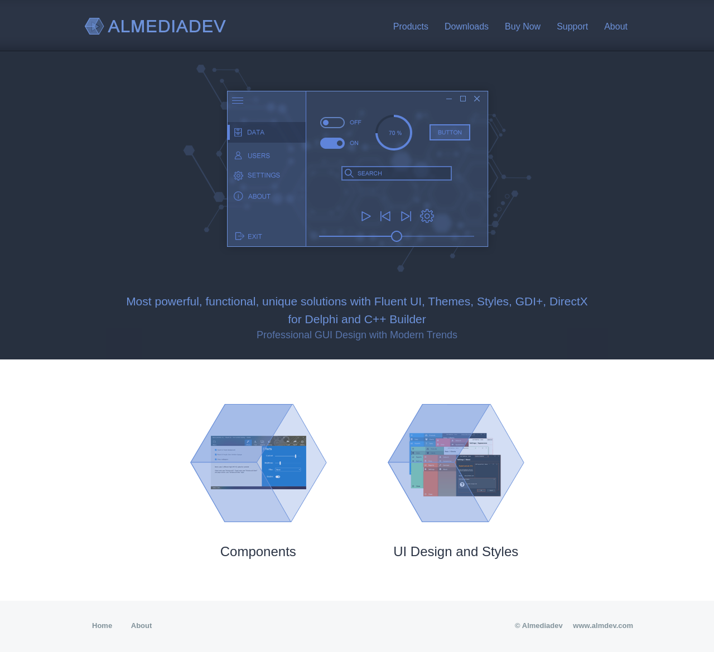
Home (102, 625)
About (616, 26)
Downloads (467, 26)
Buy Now (523, 26)
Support (572, 26)
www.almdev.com (603, 625)
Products (410, 26)
